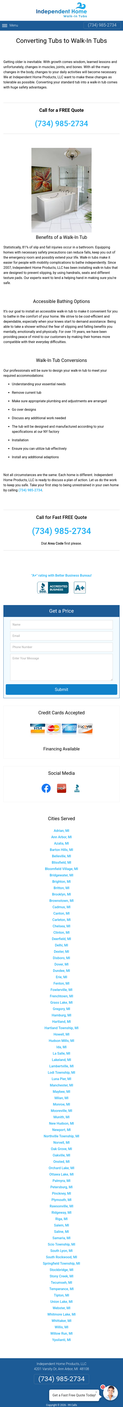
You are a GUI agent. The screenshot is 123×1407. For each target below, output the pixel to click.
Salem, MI (61, 1225)
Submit (61, 689)
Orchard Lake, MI (61, 1168)
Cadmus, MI (61, 907)
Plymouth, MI (61, 1200)
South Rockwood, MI (61, 1257)
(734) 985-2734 (102, 25)
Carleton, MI (61, 920)
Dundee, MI (61, 971)
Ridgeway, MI (61, 1213)
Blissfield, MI (61, 862)
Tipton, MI (61, 1295)
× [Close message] (96, 1392)
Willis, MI (61, 1327)
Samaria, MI (61, 1238)
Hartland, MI (61, 1022)
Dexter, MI (61, 952)
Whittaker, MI (61, 1321)
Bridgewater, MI (61, 875)
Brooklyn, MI (61, 894)
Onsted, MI (61, 1162)
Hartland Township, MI (61, 1028)
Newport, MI (61, 1130)
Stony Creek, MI (61, 1276)
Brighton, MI (61, 882)
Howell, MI (61, 1034)
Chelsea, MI (61, 926)
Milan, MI (61, 1098)
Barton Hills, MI (61, 850)
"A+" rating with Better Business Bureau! (61, 575)
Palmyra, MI (62, 1181)
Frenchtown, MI (61, 996)
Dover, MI (61, 964)
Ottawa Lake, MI (61, 1174)
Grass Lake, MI (61, 1003)
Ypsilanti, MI (61, 1340)
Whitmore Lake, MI (61, 1314)
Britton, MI (61, 888)
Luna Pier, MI (61, 1079)
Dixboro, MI (61, 958)
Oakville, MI (61, 1155)
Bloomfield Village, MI (61, 869)
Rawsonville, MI (61, 1206)
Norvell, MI (61, 1143)
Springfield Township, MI (61, 1263)
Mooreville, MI (61, 1111)
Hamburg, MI (61, 1015)
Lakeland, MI (61, 1060)
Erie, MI (61, 977)
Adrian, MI (61, 831)
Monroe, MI (61, 1104)
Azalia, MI (61, 843)
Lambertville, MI (61, 1066)
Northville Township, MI (61, 1136)
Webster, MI (61, 1308)
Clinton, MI (61, 933)
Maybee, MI (61, 1092)
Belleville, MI (61, 856)
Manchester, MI (61, 1085)
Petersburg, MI (61, 1187)
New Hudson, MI (61, 1123)
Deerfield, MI (61, 939)
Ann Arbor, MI (61, 837)
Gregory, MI (61, 1009)
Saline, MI (61, 1232)
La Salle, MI (61, 1053)
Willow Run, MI (61, 1333)
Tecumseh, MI (61, 1283)
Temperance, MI (61, 1289)
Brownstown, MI (61, 901)
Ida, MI (61, 1047)
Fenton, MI (61, 983)
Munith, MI (61, 1117)
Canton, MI (61, 913)
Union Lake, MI (61, 1302)
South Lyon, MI (61, 1251)
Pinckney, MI (61, 1193)
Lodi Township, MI (61, 1073)
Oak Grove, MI (61, 1149)
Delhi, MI (61, 945)
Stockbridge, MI (61, 1270)
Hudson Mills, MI (61, 1041)
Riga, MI (61, 1219)
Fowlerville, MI (62, 990)
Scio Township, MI (61, 1244)
